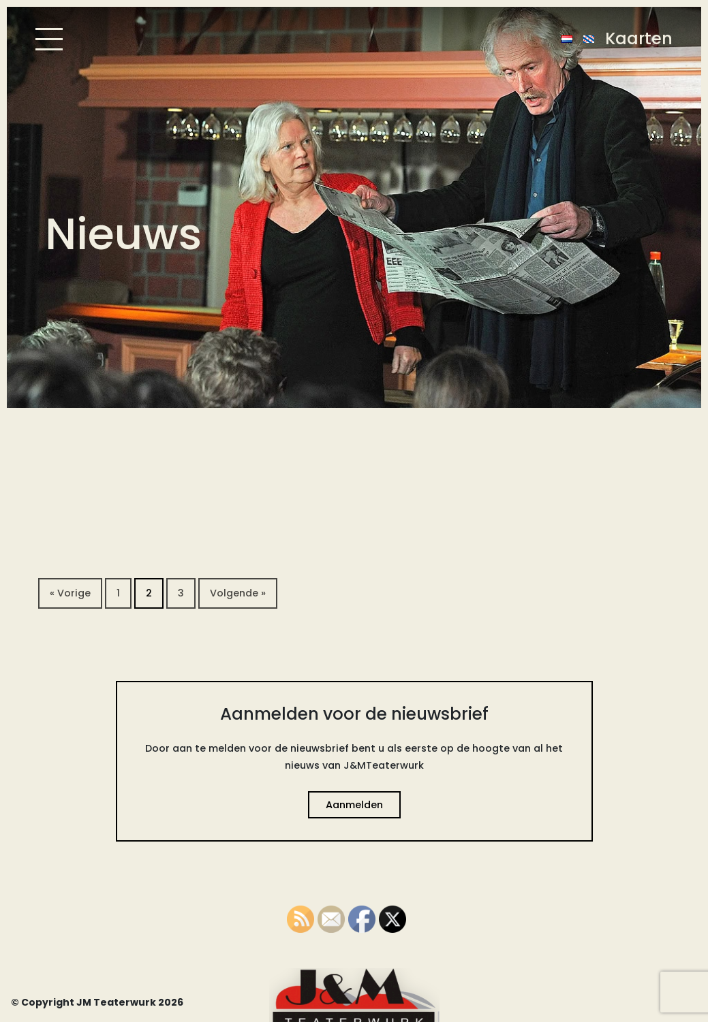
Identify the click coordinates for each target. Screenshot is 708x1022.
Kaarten (639, 38)
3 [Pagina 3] (181, 593)
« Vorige (70, 593)
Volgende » (238, 593)
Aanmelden (354, 805)
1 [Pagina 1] (118, 593)
